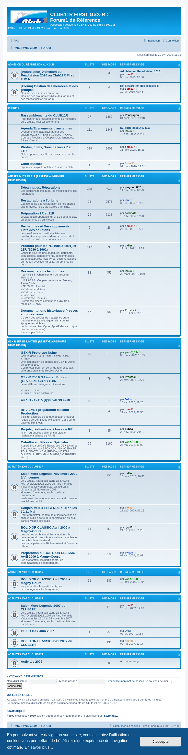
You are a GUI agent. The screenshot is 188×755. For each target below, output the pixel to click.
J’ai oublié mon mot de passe (125, 681)
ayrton (129, 552)
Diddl (128, 630)
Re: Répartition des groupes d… (140, 85)
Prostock (130, 310)
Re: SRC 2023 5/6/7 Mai (135, 128)
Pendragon (132, 115)
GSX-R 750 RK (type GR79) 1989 (45, 400)
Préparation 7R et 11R (37, 213)
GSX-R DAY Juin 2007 (37, 631)
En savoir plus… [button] (39, 747)
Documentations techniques (42, 271)
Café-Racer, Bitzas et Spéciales (45, 442)
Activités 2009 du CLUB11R (25, 466)
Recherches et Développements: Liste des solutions (46, 228)
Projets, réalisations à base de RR (47, 429)
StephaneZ (111, 715)
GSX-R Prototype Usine (39, 352)
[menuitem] (14, 40)
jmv (127, 200)
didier (128, 245)
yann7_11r (131, 352)
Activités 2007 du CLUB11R (25, 598)
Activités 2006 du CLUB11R (25, 654)
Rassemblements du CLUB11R (44, 115)
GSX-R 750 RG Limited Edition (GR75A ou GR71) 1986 (44, 379)
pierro (128, 507)
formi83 (130, 163)
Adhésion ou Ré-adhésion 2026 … (142, 71)
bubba (129, 428)
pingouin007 (133, 187)
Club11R (13, 108)
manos (129, 640)
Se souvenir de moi (158, 681)
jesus (128, 130)
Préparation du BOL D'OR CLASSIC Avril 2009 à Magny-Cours (48, 554)
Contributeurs (31, 164)
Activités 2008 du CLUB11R (25, 572)
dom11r (130, 74)
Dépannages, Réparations (40, 187)
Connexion (15, 675)
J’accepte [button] (161, 742)
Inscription (34, 675)
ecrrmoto (131, 213)
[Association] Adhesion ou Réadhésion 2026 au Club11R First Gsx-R (47, 75)
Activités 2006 (31, 661)
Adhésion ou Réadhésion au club (31, 64)
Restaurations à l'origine (39, 200)
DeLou (129, 399)
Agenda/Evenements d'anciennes (46, 128)
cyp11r (129, 527)
